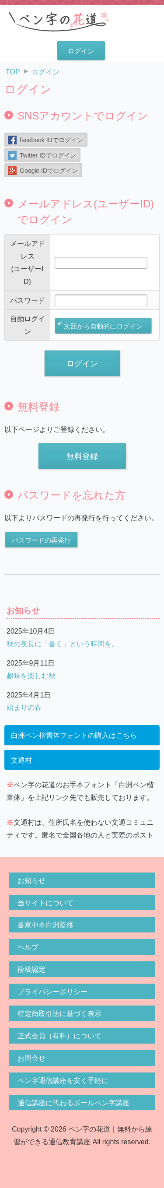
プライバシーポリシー (52, 991)
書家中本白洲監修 (45, 925)
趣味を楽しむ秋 (31, 676)
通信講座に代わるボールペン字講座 (73, 1103)
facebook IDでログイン (51, 140)
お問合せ (31, 1058)
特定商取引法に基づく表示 (59, 1013)
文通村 (21, 760)
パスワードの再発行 (41, 540)
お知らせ (31, 880)
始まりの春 (24, 707)
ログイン (81, 51)
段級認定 (31, 969)
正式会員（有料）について (59, 1036)
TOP (13, 72)
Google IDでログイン (49, 170)
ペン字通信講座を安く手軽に (62, 1080)
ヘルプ (27, 947)
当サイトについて (45, 903)
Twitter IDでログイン (48, 155)
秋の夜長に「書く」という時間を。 (63, 644)
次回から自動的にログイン (103, 326)
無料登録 (82, 456)
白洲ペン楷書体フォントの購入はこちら (74, 735)
